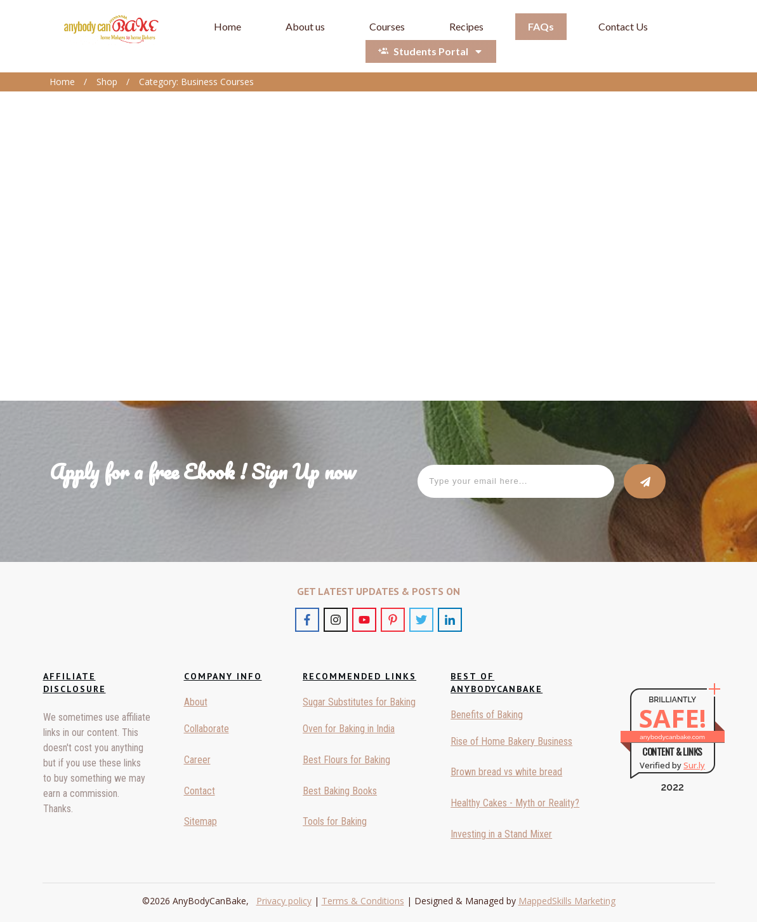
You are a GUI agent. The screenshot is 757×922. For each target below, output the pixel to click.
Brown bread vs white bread (506, 772)
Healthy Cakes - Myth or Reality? (515, 803)
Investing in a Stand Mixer (501, 834)
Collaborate (206, 729)
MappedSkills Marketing (566, 901)
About (195, 702)
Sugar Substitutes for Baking (359, 702)
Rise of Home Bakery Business (511, 741)
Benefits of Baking (487, 715)
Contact (199, 791)
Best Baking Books (340, 791)
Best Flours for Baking (346, 760)
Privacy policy (284, 901)
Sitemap (200, 821)
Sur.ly (694, 765)
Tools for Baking (335, 821)
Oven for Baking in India (349, 729)
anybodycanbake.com (672, 736)
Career (197, 760)
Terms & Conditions (363, 901)
